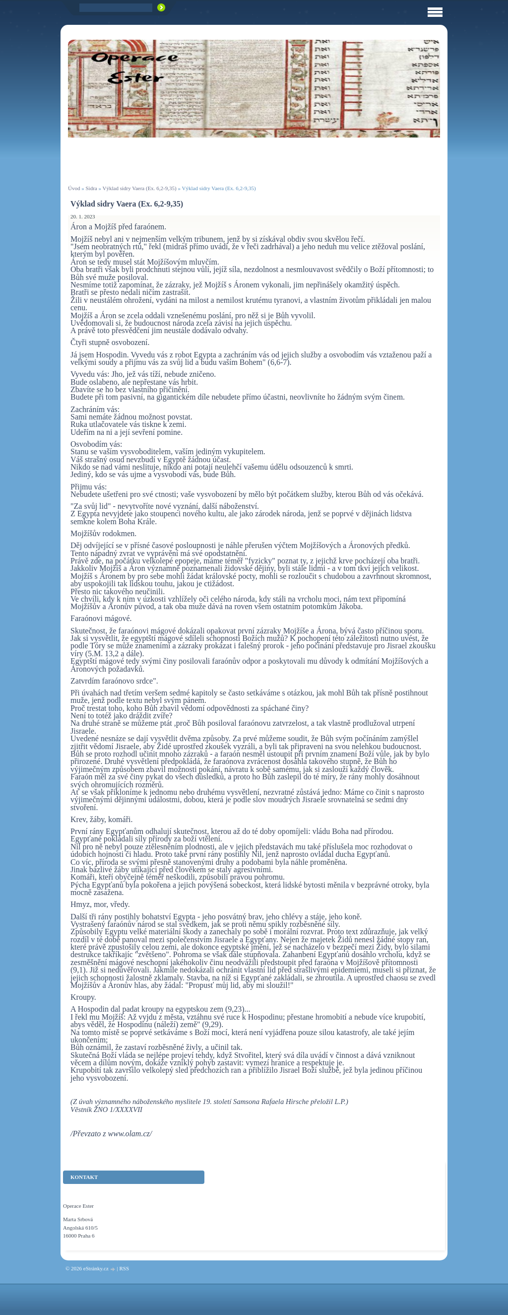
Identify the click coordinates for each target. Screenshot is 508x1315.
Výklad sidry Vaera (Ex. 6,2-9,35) (140, 188)
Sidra (91, 188)
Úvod (74, 188)
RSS (124, 1268)
